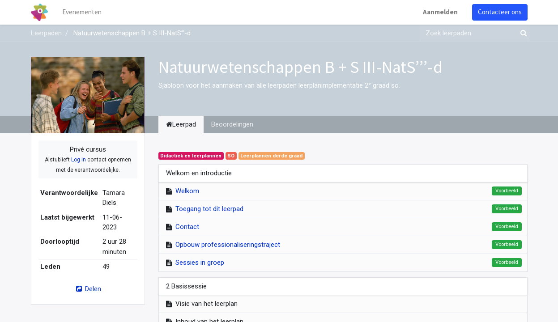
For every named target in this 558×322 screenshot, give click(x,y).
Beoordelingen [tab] (232, 124)
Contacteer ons (500, 12)
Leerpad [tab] (181, 124)
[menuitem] (82, 12)
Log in (78, 160)
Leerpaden (46, 33)
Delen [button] (87, 288)
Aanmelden (440, 12)
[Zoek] (522, 33)
